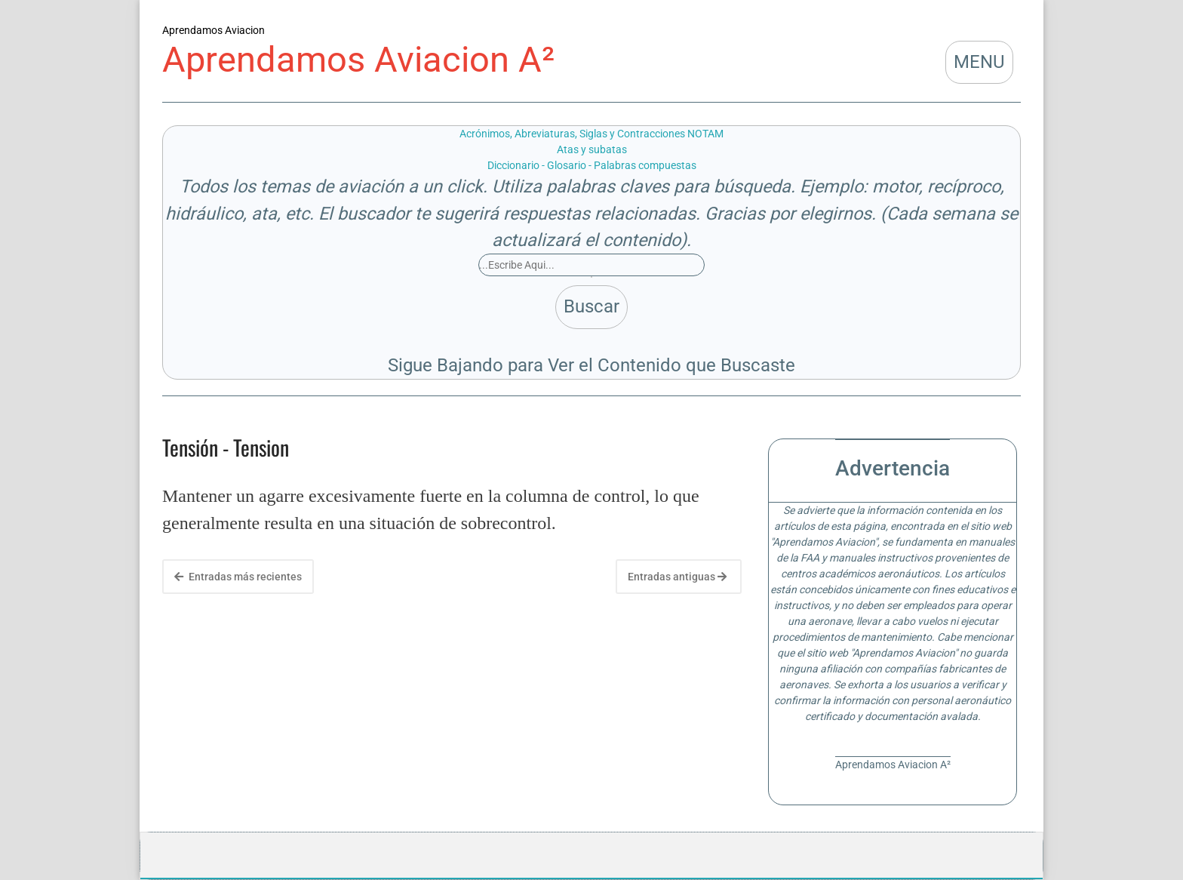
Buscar (591, 306)
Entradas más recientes (238, 577)
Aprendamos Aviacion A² (358, 59)
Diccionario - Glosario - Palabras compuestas (591, 165)
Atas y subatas (592, 149)
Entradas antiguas (677, 577)
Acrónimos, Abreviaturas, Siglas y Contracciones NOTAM (591, 134)
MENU (979, 61)
